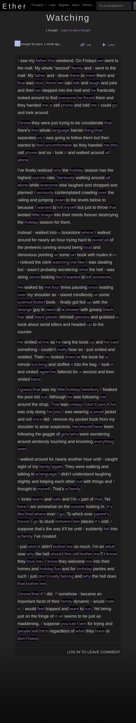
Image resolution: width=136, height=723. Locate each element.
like (81, 262)
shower (72, 309)
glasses (82, 317)
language (60, 130)
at (56, 254)
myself (70, 207)
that (21, 82)
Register (64, 5)
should (86, 426)
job (57, 411)
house (23, 521)
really (62, 349)
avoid (98, 239)
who (74, 434)
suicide (39, 177)
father (41, 60)
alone (23, 160)
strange (25, 309)
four (55, 287)
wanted (44, 207)
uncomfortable (58, 145)
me (45, 105)
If (56, 593)
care (101, 404)
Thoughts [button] (37, 5)
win (83, 623)
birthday (84, 568)
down (60, 200)
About (76, 5)
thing (89, 130)
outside (78, 506)
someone (101, 277)
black (108, 309)
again (44, 371)
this (51, 60)
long (43, 364)
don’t (91, 404)
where (87, 232)
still (76, 553)
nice (39, 82)
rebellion (90, 389)
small (99, 411)
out (44, 396)
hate (110, 601)
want (74, 608)
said (114, 342)
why (57, 170)
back (35, 379)
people (24, 631)
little (36, 214)
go (114, 105)
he (93, 90)
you (64, 623)
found (89, 97)
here (22, 506)
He (20, 287)
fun (58, 568)
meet (90, 75)
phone (67, 105)
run (88, 608)
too (34, 364)
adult (110, 546)
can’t (73, 623)
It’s (109, 506)
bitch (43, 631)
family (77, 68)
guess (26, 389)
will (35, 631)
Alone (51, 82)
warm (38, 499)
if (108, 404)
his (49, 411)
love (31, 561)
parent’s (101, 514)
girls (65, 434)
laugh (94, 82)
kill (60, 207)
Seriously (66, 177)
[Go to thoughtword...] (114, 5)
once (93, 287)
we (100, 60)
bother (59, 546)
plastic (52, 317)
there (75, 75)
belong (67, 576)
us (40, 137)
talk (76, 82)
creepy (76, 404)
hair (21, 317)
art (73, 254)
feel (39, 145)
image (47, 214)
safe (57, 499)
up (89, 302)
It (19, 499)
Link (87, 45)
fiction (39, 302)
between (64, 521)
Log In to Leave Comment (93, 652)
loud (88, 247)
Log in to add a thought (75, 30)
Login (52, 5)
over (102, 192)
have (98, 426)
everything (104, 441)
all (107, 152)
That (55, 404)
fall (106, 528)
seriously (45, 192)
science (25, 302)
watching (60, 262)
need (50, 309)
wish (32, 546)
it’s (97, 521)
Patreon (87, 5)
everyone (67, 97)
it (65, 152)
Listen (108, 45)
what (83, 269)
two (76, 521)
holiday (76, 170)
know (25, 122)
